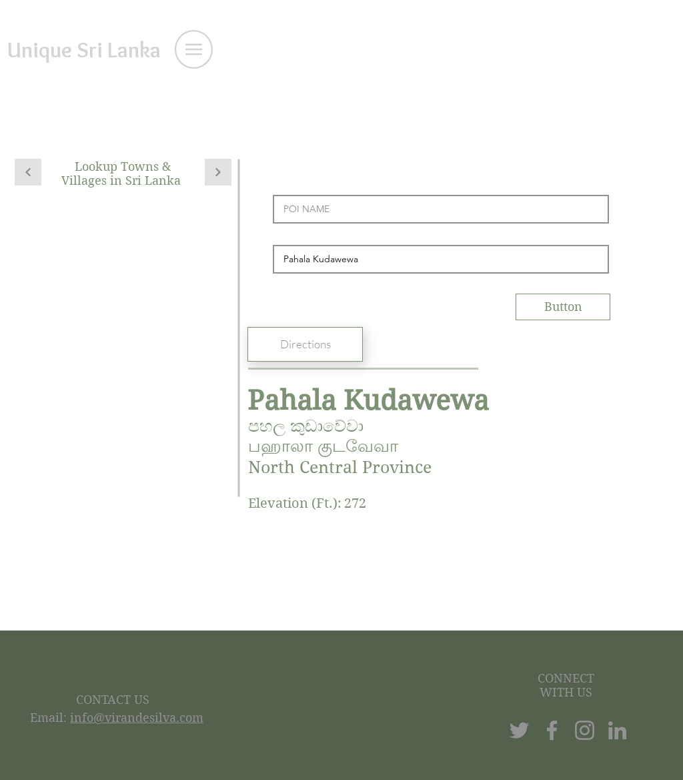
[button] (194, 49)
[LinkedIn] (617, 730)
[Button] (563, 307)
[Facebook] (552, 730)
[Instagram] (585, 730)
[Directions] (305, 344)
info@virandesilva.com (136, 718)
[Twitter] (519, 730)
